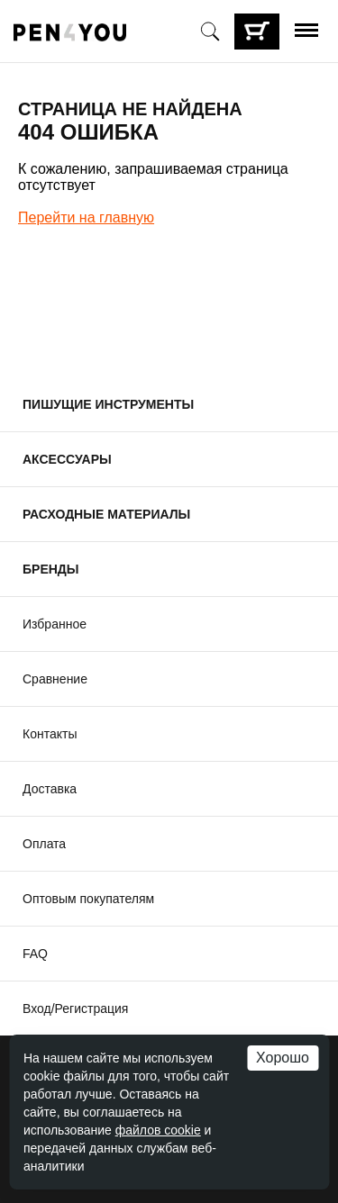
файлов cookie (158, 1130)
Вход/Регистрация (75, 1008)
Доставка (50, 789)
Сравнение (55, 679)
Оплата (44, 844)
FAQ (35, 953)
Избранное (55, 624)
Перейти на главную (86, 217)
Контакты (50, 734)
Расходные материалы (106, 514)
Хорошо (282, 1057)
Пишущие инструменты (108, 404)
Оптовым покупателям (88, 898)
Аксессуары (67, 459)
